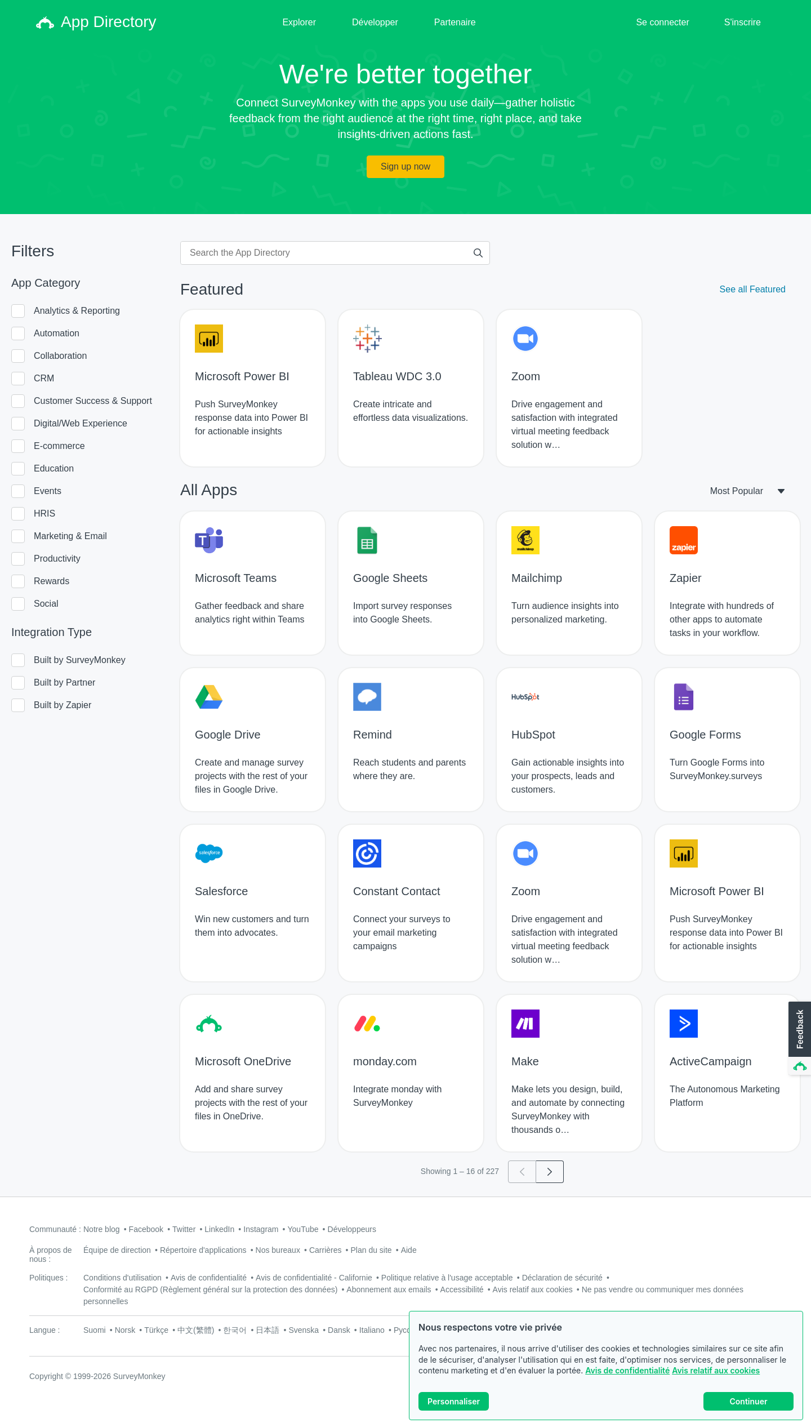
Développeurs (352, 1229)
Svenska (303, 1330)
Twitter (183, 1229)
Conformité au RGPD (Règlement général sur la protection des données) (210, 1289)
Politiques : (48, 1277)
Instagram (260, 1229)
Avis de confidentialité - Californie (314, 1277)
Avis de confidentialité (627, 1370)
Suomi (94, 1330)
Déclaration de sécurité (562, 1277)
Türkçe (156, 1330)
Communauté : (55, 1229)
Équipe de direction (117, 1250)
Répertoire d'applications (203, 1250)
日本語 (267, 1330)
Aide (409, 1250)
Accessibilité (462, 1289)
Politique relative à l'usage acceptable (447, 1277)
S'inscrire (742, 22)
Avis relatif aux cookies (716, 1370)
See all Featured (753, 289)
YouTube (303, 1229)
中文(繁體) (195, 1330)
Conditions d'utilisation (122, 1277)
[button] (798, 1039)
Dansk (339, 1330)
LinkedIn (219, 1229)
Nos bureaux (278, 1250)
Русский (408, 1330)
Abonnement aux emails (388, 1289)
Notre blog (101, 1229)
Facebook (146, 1229)
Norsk (125, 1330)
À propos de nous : (50, 1255)
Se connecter (662, 22)
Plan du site (371, 1250)
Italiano (372, 1330)
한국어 (235, 1330)
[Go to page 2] (550, 1171)
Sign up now (405, 166)
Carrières (325, 1250)
